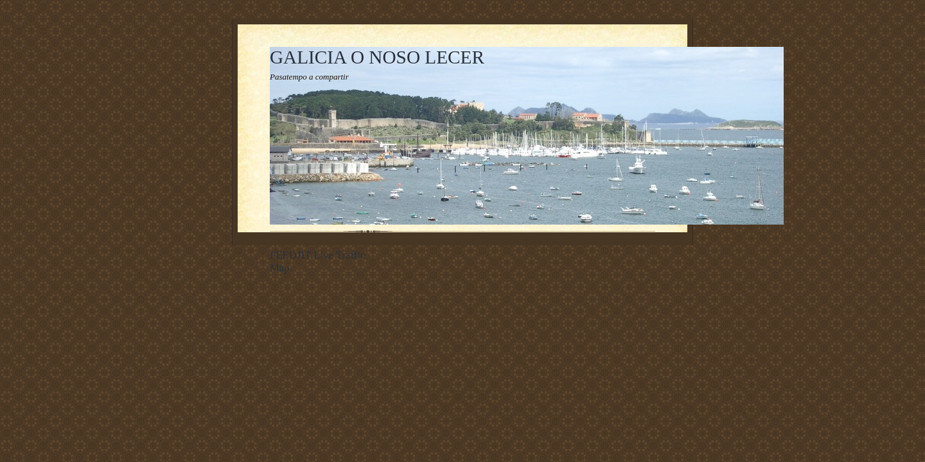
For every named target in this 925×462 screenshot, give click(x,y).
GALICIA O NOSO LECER (377, 57)
